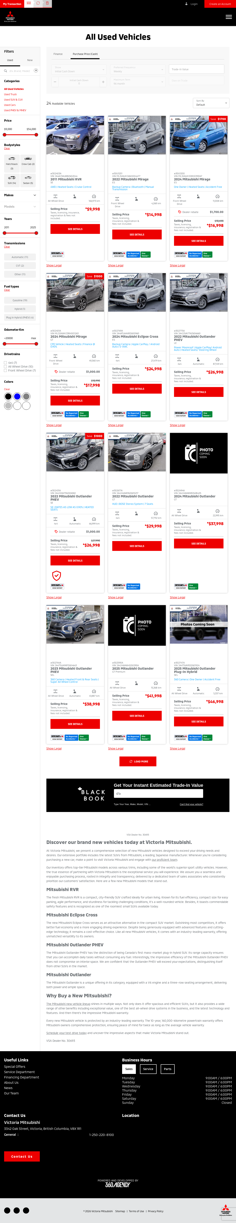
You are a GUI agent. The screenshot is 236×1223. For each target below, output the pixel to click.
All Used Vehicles (14, 88)
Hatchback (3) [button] (12, 166)
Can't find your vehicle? (191, 804)
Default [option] (200, 104)
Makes (20, 195)
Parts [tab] (167, 1069)
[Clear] (36, 70)
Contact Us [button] (22, 1156)
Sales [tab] (129, 1069)
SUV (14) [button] (12, 183)
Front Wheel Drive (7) (22, 370)
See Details (75, 229)
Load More (139, 761)
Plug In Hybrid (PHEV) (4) (20, 317)
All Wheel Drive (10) (20, 366)
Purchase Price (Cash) (85, 54)
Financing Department (21, 1077)
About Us (11, 1082)
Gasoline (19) (20, 300)
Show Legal (54, 265)
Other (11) (20, 274)
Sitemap (120, 1211)
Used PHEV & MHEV (15, 110)
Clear (7, 148)
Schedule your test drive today (66, 1033)
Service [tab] (148, 1069)
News (8, 1088)
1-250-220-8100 (101, 1135)
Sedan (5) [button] (28, 183)
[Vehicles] (158, 793)
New (30, 60)
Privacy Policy (155, 1211)
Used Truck (10, 94)
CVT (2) (20, 265)
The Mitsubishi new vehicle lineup (68, 1004)
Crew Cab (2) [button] (28, 164)
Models (20, 206)
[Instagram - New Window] (26, 1210)
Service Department (19, 1072)
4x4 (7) (12, 362)
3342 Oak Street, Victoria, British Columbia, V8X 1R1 (45, 1129)
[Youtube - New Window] (17, 1210)
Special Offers (14, 1066)
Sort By (200, 101)
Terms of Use (137, 1211)
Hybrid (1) (20, 308)
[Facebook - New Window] (7, 1210)
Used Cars (10, 104)
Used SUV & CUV (13, 99)
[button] (12, 4)
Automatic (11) (20, 257)
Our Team (11, 1093)
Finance (58, 54)
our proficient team (164, 859)
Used (10, 60)
